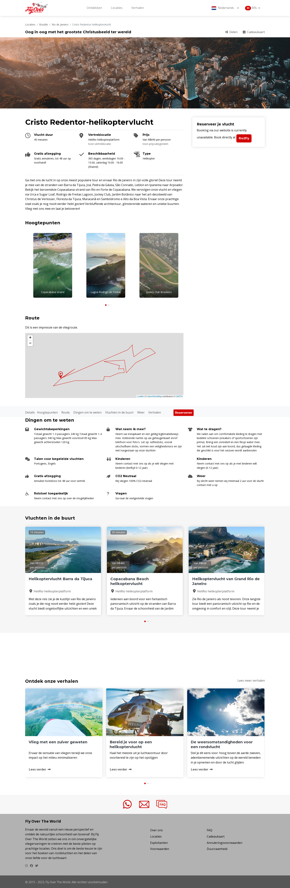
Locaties (116, 8)
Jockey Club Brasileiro (159, 292)
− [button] (30, 342)
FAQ (209, 829)
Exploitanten (159, 842)
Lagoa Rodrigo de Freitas (106, 292)
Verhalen (137, 8)
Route (65, 411)
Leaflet (140, 395)
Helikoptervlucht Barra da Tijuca (60, 578)
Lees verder (40, 768)
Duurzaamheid (217, 848)
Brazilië (43, 24)
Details (30, 411)
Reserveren (183, 411)
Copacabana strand (52, 292)
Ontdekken (94, 8)
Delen (231, 32)
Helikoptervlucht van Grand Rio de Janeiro (226, 580)
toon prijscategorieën (155, 144)
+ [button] (30, 337)
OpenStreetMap (154, 395)
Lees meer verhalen (251, 680)
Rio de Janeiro (60, 24)
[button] (106, 304)
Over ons (156, 829)
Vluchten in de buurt (119, 411)
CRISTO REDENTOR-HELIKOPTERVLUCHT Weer (145, 650)
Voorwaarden (159, 848)
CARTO (179, 395)
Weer (141, 411)
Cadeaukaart (254, 32)
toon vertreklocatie (99, 144)
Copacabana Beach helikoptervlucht (129, 580)
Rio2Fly (244, 138)
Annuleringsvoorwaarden (224, 842)
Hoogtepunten (47, 411)
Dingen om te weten (87, 411)
